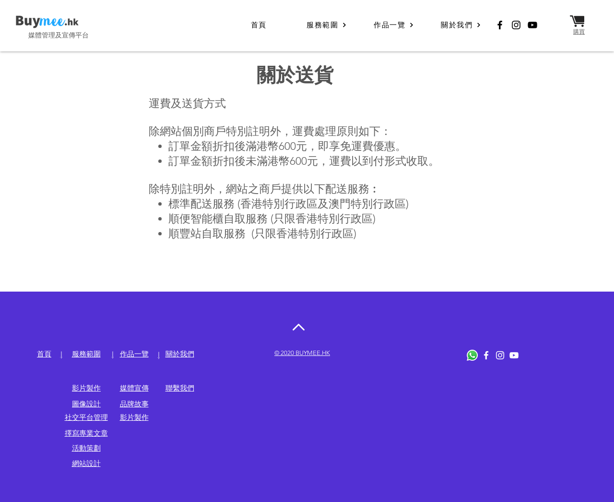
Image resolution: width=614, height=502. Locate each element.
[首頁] (259, 25)
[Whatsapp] (472, 355)
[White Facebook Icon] (486, 355)
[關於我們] (461, 25)
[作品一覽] (394, 25)
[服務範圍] (327, 25)
